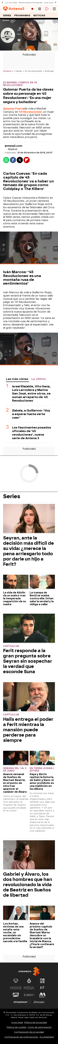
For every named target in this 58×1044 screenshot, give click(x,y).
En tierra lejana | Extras (42, 769)
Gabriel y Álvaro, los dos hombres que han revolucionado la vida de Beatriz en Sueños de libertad (27, 884)
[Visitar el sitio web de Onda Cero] (15, 995)
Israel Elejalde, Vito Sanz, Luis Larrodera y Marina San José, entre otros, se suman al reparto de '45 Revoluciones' (31, 393)
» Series (18, 71)
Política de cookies (16, 1027)
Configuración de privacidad (29, 1032)
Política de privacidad (35, 1022)
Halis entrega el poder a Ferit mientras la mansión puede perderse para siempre (28, 730)
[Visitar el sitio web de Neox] (42, 980)
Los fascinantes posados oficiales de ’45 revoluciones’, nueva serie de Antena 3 (31, 433)
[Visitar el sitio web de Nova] (15, 988)
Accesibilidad (46, 1037)
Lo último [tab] (38, 379)
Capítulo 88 (11, 646)
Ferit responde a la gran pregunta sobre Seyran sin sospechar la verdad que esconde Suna (27, 661)
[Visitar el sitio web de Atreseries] (42, 988)
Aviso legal (17, 1022)
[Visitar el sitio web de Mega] (29, 988)
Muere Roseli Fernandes (31, 3)
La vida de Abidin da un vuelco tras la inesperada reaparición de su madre (14, 598)
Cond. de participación (40, 1027)
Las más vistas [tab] (17, 379)
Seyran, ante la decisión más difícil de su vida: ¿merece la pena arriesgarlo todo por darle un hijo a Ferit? (28, 551)
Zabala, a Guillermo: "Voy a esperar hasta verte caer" (31, 414)
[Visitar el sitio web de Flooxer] (39, 1002)
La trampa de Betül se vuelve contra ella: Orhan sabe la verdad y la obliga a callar (42, 598)
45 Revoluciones (30, 111)
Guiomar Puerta (13, 108)
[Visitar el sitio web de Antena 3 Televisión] (15, 980)
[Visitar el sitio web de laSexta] (29, 980)
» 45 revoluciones (32, 71)
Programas (22, 15)
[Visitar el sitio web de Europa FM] (29, 995)
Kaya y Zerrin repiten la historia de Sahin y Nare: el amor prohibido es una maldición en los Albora (42, 781)
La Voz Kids (11, 3)
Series (7, 15)
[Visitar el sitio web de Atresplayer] (22, 1002)
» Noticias (48, 71)
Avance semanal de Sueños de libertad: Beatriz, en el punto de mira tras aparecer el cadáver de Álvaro (15, 783)
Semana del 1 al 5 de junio (14, 769)
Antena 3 (8, 71)
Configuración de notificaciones (21, 1037)
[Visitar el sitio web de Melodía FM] (42, 995)
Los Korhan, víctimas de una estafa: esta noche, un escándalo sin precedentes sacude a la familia (15, 932)
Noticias (39, 15)
